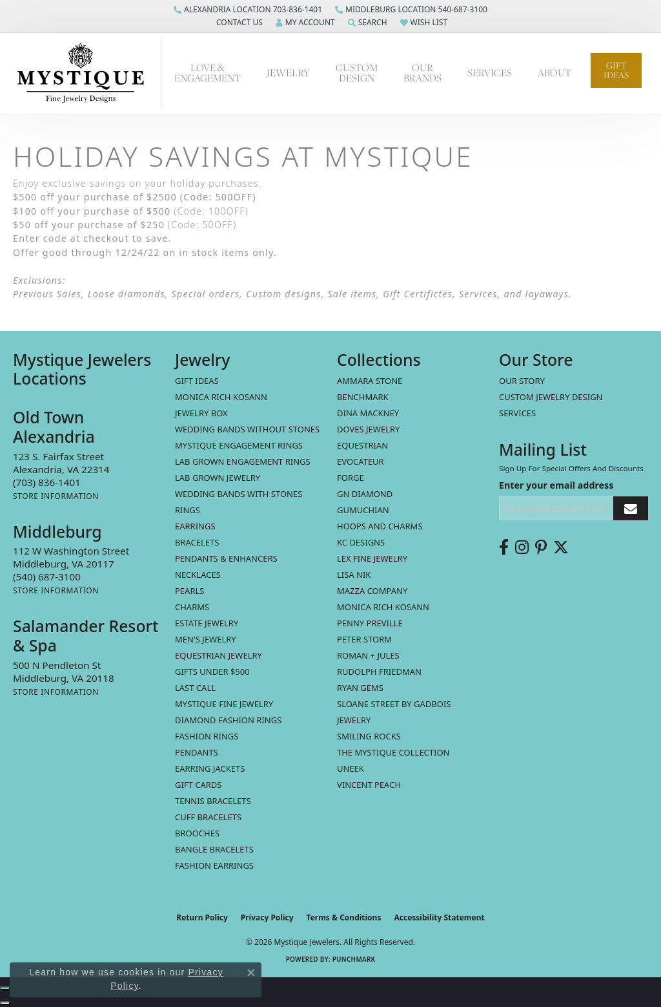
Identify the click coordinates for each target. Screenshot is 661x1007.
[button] (238, 22)
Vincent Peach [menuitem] (369, 784)
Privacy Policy (267, 917)
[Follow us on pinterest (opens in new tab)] (541, 547)
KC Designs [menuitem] (361, 542)
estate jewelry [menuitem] (206, 623)
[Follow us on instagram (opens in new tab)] (522, 547)
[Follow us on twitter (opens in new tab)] (561, 547)
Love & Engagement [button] (207, 73)
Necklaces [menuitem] (198, 574)
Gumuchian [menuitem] (363, 510)
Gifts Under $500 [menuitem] (212, 671)
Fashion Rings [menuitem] (206, 736)
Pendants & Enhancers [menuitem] (226, 558)
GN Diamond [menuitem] (364, 494)
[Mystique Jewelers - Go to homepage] (87, 73)
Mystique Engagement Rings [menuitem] (239, 445)
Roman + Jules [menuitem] (368, 655)
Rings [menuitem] (187, 510)
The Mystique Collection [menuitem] (393, 752)
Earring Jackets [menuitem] (210, 768)
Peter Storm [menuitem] (364, 639)
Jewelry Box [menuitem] (201, 413)
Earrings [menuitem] (195, 526)
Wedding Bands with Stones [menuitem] (238, 494)
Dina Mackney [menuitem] (368, 413)
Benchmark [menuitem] (363, 397)
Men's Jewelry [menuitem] (205, 639)
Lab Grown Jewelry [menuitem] (217, 477)
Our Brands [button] (422, 73)
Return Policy (202, 917)
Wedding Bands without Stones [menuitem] (247, 429)
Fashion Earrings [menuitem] (214, 865)
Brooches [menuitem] (197, 833)
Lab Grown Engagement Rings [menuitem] (242, 461)
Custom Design (357, 73)
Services (517, 413)
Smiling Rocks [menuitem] (369, 736)
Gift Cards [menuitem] (198, 784)
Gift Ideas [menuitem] (197, 381)
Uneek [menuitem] (350, 768)
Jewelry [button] (288, 73)
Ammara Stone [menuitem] (369, 381)
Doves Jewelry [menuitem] (368, 429)
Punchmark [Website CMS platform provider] (354, 959)
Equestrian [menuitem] (362, 445)
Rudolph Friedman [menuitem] (379, 671)
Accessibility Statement (439, 917)
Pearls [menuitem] (189, 591)
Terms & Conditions (344, 917)
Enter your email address (556, 485)
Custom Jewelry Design (551, 397)
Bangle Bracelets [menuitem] (214, 849)
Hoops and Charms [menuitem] (380, 526)
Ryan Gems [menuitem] (360, 688)
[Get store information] (56, 496)
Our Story (522, 381)
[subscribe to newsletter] (630, 508)
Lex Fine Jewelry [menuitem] (372, 558)
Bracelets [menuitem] (197, 542)
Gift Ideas (616, 70)
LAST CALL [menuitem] (195, 688)
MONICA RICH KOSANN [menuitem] (221, 397)
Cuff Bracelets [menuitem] (208, 817)
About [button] (554, 73)
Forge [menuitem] (350, 477)
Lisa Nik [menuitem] (354, 574)
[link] (248, 9)
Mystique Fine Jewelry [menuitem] (224, 704)
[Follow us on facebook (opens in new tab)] (504, 547)
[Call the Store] (47, 482)
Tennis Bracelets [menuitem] (213, 801)
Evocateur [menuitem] (360, 461)
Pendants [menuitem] (196, 752)
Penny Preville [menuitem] (370, 623)
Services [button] (489, 73)
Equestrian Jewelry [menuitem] (218, 655)
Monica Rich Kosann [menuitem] (383, 607)
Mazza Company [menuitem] (372, 591)
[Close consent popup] (251, 973)
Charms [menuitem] (192, 607)
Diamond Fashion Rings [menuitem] (228, 720)
